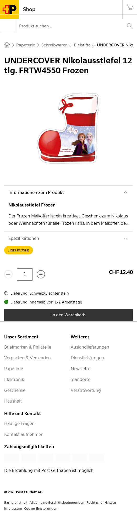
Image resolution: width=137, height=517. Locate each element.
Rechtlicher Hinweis (101, 502)
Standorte (80, 379)
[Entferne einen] (8, 274)
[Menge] (24, 274)
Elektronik (14, 379)
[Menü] (7, 26)
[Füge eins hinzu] (41, 274)
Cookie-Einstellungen (40, 508)
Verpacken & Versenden (27, 357)
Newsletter (81, 368)
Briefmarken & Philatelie (27, 347)
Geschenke (14, 390)
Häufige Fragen (19, 423)
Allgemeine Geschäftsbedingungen (57, 502)
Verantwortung (86, 390)
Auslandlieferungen (90, 347)
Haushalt (13, 401)
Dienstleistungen (87, 357)
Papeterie (13, 368)
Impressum (13, 508)
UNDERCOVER (18, 250)
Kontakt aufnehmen (23, 434)
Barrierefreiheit (16, 502)
